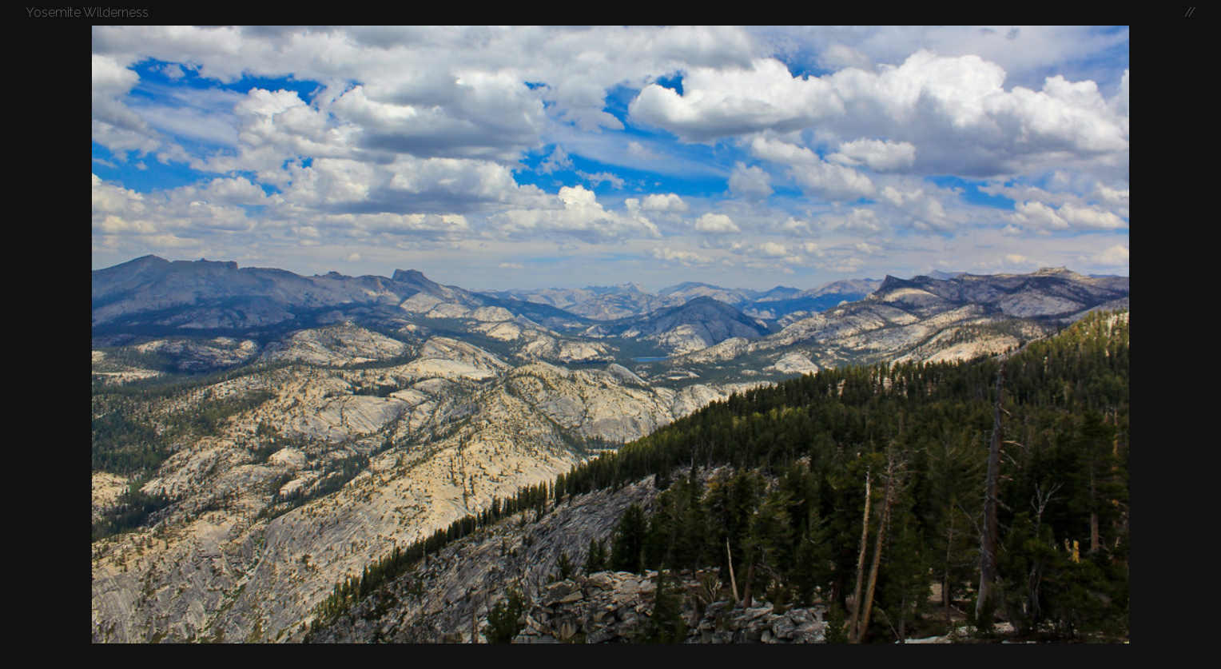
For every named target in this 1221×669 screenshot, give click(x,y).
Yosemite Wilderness (87, 12)
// (1189, 12)
